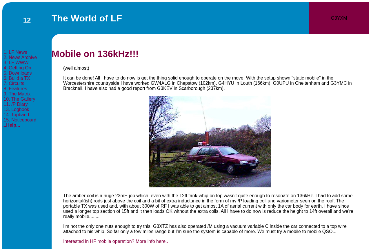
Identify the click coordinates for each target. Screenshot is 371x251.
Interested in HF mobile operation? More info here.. (115, 241)
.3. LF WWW (15, 62)
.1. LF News (14, 52)
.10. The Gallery (18, 99)
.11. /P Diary (15, 104)
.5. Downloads (17, 73)
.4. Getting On (16, 67)
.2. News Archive (19, 57)
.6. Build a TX (16, 78)
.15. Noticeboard (19, 119)
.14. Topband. (16, 114)
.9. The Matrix (16, 93)
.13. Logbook (15, 109)
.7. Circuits (13, 83)
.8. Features (14, 88)
